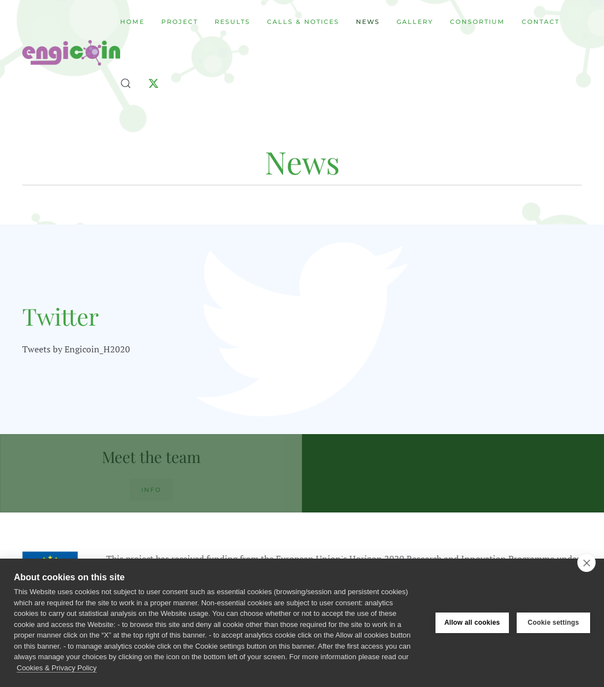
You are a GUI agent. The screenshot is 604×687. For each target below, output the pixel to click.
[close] (586, 562)
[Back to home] (71, 53)
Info (151, 490)
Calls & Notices (303, 22)
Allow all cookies (472, 622)
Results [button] (232, 22)
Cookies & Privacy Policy (57, 668)
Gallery (415, 22)
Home (132, 22)
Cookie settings (553, 622)
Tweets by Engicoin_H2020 (76, 349)
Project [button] (179, 22)
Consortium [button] (477, 22)
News (368, 22)
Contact (541, 22)
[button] (125, 83)
